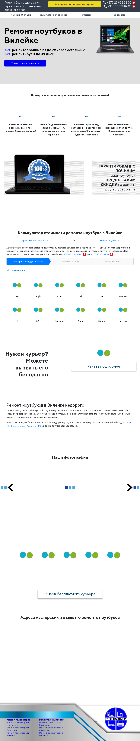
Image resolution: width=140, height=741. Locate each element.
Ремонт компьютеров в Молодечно (51, 723)
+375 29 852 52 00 (119, 2)
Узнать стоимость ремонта (25, 63)
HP (8, 426)
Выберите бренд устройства (28, 261)
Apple (129, 422)
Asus (22, 426)
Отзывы (86, 15)
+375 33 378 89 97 (120, 6)
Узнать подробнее (103, 366)
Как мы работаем (21, 15)
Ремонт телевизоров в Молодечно (17, 723)
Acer (29, 426)
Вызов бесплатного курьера (70, 593)
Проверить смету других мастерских (74, 4)
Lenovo (15, 426)
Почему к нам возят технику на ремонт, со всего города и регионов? (70, 95)
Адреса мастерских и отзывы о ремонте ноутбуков (70, 617)
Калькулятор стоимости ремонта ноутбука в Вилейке (70, 232)
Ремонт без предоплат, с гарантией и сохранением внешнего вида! (22, 6)
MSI (40, 426)
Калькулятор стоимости (54, 15)
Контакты (119, 15)
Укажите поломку (70, 261)
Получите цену (113, 261)
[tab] (17, 286)
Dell (35, 426)
